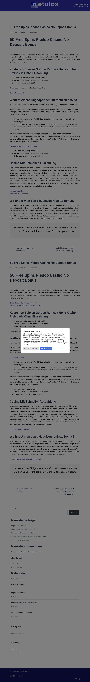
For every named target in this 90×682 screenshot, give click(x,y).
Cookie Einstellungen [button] (31, 348)
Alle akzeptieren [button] (46, 348)
